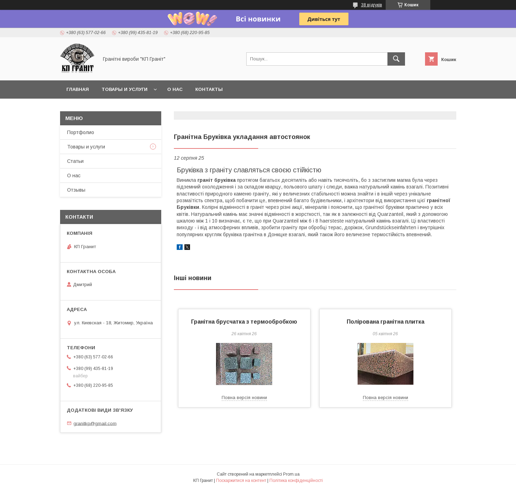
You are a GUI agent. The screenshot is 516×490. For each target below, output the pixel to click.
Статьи (75, 161)
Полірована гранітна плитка (385, 322)
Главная (77, 89)
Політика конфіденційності (296, 480)
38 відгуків (371, 4)
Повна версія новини (244, 397)
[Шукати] (396, 59)
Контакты (209, 89)
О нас (175, 89)
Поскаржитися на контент (241, 480)
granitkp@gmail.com (95, 423)
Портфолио (80, 132)
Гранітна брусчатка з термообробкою (244, 322)
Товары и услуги (125, 89)
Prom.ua (291, 474)
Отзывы (76, 190)
